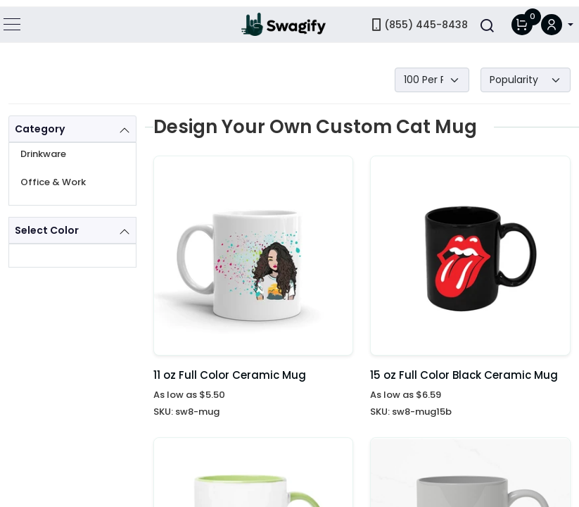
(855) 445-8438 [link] (418, 18)
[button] (557, 18)
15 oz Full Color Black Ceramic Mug (464, 375)
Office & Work (53, 182)
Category (40, 129)
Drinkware (43, 154)
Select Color (47, 230)
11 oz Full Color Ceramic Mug (229, 375)
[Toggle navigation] (12, 17)
